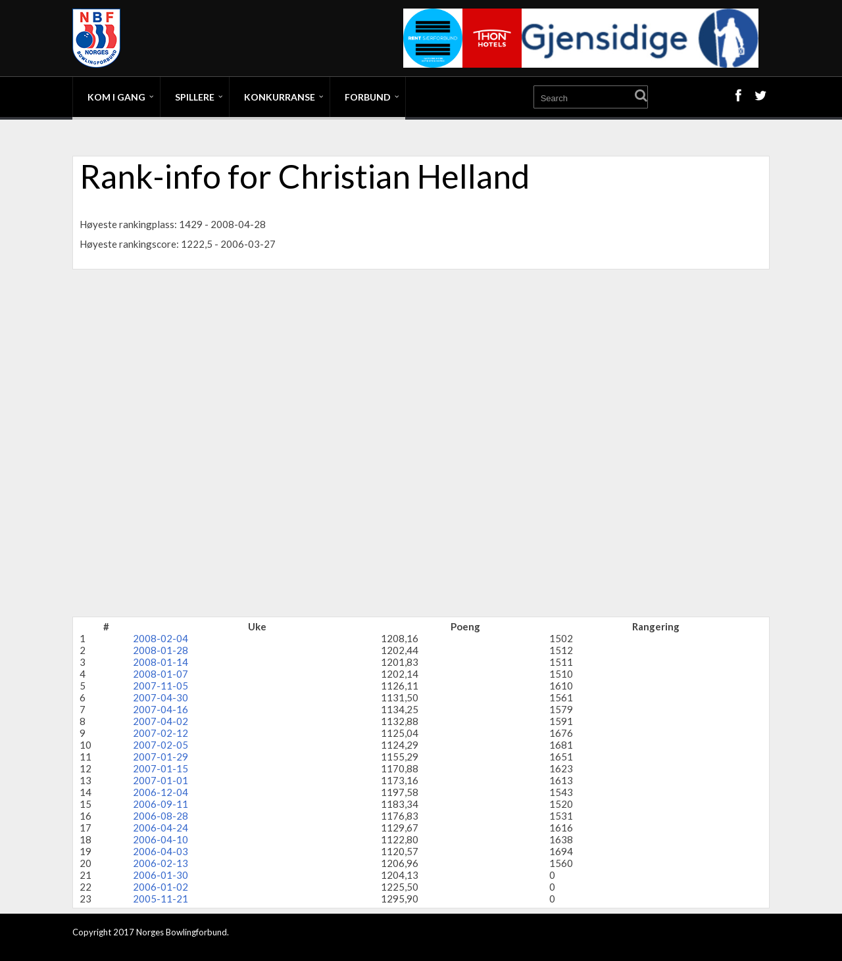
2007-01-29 (160, 756)
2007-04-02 (160, 721)
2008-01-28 (160, 650)
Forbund (368, 97)
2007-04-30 (160, 697)
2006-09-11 (160, 804)
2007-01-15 (160, 768)
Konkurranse (279, 97)
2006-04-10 (160, 839)
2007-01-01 (160, 780)
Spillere (194, 97)
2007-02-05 (160, 745)
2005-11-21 (160, 898)
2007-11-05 (160, 685)
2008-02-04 (160, 638)
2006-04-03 (160, 851)
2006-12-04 (160, 792)
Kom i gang (116, 97)
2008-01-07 (160, 674)
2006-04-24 (160, 827)
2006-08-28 (160, 816)
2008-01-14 (160, 662)
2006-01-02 (160, 887)
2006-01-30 (160, 875)
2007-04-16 (160, 709)
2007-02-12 (160, 733)
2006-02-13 (160, 863)
